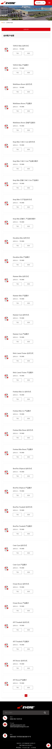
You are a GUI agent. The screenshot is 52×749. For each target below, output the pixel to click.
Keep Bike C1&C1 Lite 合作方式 (24, 142)
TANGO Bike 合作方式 (21, 46)
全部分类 (26, 29)
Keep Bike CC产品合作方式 (22, 199)
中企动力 (24, 747)
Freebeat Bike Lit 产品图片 (22, 411)
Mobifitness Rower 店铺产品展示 (24, 123)
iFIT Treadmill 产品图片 (21, 641)
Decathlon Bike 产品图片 (21, 257)
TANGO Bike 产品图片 (21, 65)
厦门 (29, 747)
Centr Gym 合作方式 (20, 545)
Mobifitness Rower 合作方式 (22, 84)
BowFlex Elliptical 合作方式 (22, 468)
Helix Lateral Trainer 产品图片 (23, 372)
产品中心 (26, 7)
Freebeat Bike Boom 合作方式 (23, 430)
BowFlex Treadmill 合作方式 (22, 507)
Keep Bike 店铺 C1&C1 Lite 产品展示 (26, 180)
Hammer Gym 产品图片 (21, 334)
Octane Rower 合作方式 (21, 584)
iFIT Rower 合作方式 (20, 661)
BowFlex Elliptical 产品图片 (22, 488)
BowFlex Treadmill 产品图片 (22, 526)
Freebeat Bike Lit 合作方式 (22, 392)
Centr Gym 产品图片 (20, 565)
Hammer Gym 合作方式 (21, 315)
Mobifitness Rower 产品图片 (22, 103)
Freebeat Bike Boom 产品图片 (23, 449)
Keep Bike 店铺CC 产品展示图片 (24, 219)
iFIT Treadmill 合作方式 (21, 622)
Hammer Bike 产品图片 (21, 296)
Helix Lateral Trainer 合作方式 (23, 353)
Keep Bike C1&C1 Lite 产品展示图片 (25, 161)
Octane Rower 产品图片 (21, 603)
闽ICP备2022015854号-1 (25, 745)
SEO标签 (33, 747)
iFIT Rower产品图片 (20, 680)
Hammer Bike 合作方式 (21, 276)
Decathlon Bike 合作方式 (21, 238)
